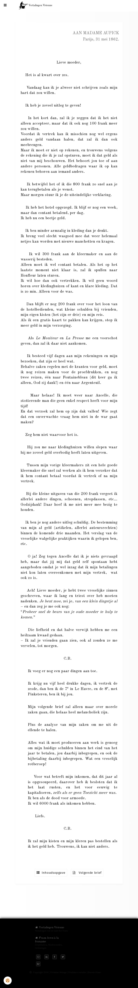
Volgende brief (87, 873)
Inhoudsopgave (50, 873)
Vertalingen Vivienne (49, 927)
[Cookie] (8, 980)
